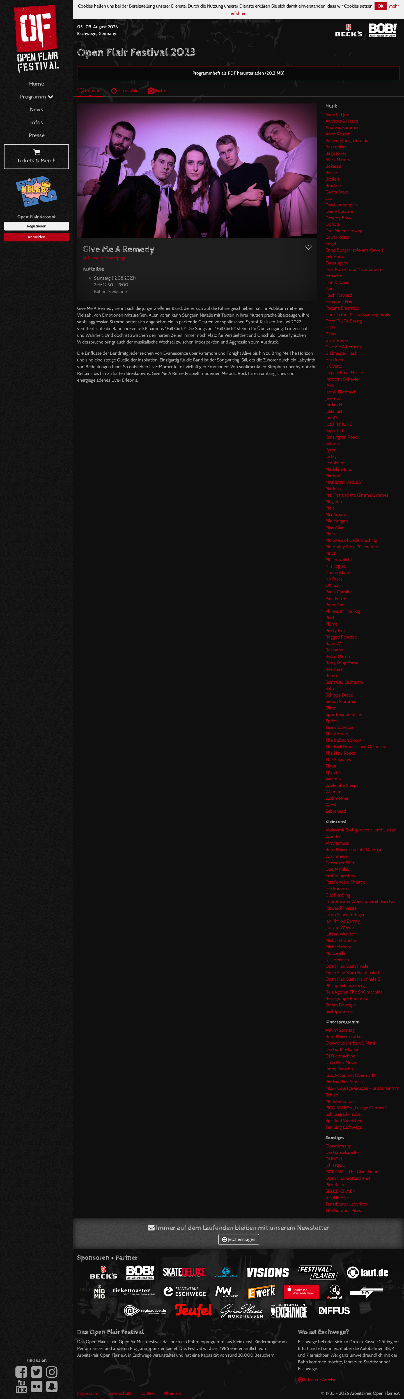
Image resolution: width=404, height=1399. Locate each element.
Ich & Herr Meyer (341, 1062)
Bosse (331, 172)
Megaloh (333, 501)
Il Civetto (333, 366)
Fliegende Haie (339, 301)
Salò (329, 688)
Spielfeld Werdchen (343, 1120)
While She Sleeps (342, 785)
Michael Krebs (338, 946)
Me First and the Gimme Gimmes (356, 495)
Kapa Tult (334, 430)
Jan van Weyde (339, 927)
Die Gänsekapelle (342, 1152)
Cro (328, 198)
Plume (331, 624)
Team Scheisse (339, 727)
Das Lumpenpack (342, 205)
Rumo (331, 675)
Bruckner (333, 185)
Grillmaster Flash (341, 353)
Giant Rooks (336, 340)
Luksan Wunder (340, 934)
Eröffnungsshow (341, 875)
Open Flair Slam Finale (346, 966)
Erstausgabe (336, 263)
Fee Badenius (337, 888)
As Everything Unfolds (346, 140)
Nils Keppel (335, 566)
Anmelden (36, 236)
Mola (330, 533)
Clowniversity (338, 1146)
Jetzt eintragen (238, 1239)
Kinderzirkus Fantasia (345, 1081)
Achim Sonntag (340, 1030)
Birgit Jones (335, 153)
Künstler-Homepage (104, 258)
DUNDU (333, 1158)
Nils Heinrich (337, 959)
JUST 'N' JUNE (338, 424)
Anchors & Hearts (342, 121)
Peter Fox (334, 604)
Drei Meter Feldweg (343, 230)
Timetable (125, 90)
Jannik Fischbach (341, 392)
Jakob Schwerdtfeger (344, 914)
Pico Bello (334, 1184)
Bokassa (333, 166)
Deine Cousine (339, 211)
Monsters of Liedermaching (351, 540)
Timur (330, 766)
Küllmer (332, 443)
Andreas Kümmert (342, 127)
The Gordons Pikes (343, 1210)
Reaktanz (334, 650)
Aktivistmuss (337, 843)
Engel (330, 243)
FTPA (330, 327)
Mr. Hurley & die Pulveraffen (351, 546)
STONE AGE (337, 1197)
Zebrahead (335, 811)
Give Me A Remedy (343, 346)
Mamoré (333, 475)
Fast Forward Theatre (345, 882)
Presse (37, 135)
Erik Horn (334, 256)
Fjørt (329, 288)
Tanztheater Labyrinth (346, 1204)
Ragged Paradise (341, 637)
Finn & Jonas (337, 282)
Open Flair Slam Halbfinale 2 (352, 979)
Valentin (333, 779)
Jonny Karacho (339, 1068)
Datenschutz (119, 1393)
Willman (333, 791)
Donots (332, 224)
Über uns (172, 1393)
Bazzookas (335, 146)
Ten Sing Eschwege (343, 1127)
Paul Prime (335, 598)
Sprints (332, 720)
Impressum (87, 1393)
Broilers (332, 179)
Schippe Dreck (339, 695)
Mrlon (331, 553)
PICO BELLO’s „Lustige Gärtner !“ (356, 1107)
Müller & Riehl (338, 559)
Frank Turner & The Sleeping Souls (357, 314)
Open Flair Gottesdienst (347, 1178)
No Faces (334, 579)
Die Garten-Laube (342, 1049)
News (36, 110)
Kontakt (148, 1393)
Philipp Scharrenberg (345, 985)
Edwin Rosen (337, 237)
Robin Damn (337, 656)
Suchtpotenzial (339, 1011)
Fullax (330, 334)
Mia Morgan (336, 521)
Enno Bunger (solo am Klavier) (354, 250)
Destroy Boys (338, 217)
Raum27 (333, 643)
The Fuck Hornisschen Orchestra (355, 746)
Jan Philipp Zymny (342, 921)
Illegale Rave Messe (344, 372)
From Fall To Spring (343, 321)
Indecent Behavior (342, 379)
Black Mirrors (337, 159)
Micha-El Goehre (341, 940)
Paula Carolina (339, 591)
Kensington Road (341, 437)
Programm (36, 97)
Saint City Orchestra (344, 682)
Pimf (329, 617)
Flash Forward (338, 295)
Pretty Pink (335, 630)
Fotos (157, 90)
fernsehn (333, 275)
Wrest (330, 804)
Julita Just (333, 411)
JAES (329, 385)
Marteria (333, 488)
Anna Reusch (337, 134)
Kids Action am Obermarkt (350, 1075)
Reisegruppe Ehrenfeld (346, 998)
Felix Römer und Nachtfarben (353, 269)
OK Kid (331, 585)
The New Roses (340, 753)
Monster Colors (340, 1101)
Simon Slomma (340, 701)
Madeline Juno (338, 469)
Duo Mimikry (337, 869)
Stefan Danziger (340, 1005)
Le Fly (331, 456)
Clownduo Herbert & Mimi (350, 1043)
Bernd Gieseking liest (345, 1036)
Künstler (89, 90)
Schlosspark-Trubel (343, 1114)
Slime (330, 708)
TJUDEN (333, 772)
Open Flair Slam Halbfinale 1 (352, 972)
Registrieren (36, 226)
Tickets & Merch (36, 156)
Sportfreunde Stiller (343, 714)
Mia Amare (335, 514)
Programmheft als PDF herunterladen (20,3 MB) (238, 73)
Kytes (330, 450)
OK (381, 6)
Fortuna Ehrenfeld (342, 308)
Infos (36, 122)
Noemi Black (337, 572)
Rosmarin (334, 669)
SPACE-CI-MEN (340, 1191)
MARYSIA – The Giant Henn (351, 1171)
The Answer (336, 733)
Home (36, 84)
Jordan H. (334, 404)
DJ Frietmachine (340, 1056)
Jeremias (333, 398)
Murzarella (335, 953)
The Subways (338, 759)
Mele (330, 508)
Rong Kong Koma (341, 662)
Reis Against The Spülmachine (354, 992)
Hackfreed (335, 359)
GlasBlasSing (337, 895)
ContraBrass (337, 192)
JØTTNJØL (335, 1165)
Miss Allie (334, 527)
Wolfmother (336, 798)
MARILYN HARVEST (344, 482)
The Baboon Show (343, 740)
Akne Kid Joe (337, 114)
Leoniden (334, 462)
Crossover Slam (340, 862)
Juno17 (331, 417)
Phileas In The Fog (342, 611)
